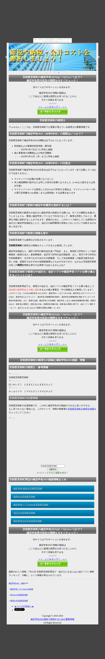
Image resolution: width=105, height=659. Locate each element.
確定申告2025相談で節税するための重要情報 (52, 619)
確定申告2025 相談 (17, 583)
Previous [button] (6, 57)
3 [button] (54, 72)
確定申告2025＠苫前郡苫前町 (28, 521)
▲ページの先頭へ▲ (24, 606)
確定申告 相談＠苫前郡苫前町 (28, 488)
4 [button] (58, 72)
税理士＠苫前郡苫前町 (24, 497)
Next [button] (98, 57)
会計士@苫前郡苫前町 (19, 595)
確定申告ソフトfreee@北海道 (21, 589)
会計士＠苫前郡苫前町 (24, 513)
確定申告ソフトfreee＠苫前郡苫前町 (31, 505)
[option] (52, 57)
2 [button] (50, 72)
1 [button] (46, 72)
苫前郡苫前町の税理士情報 (81, 409)
